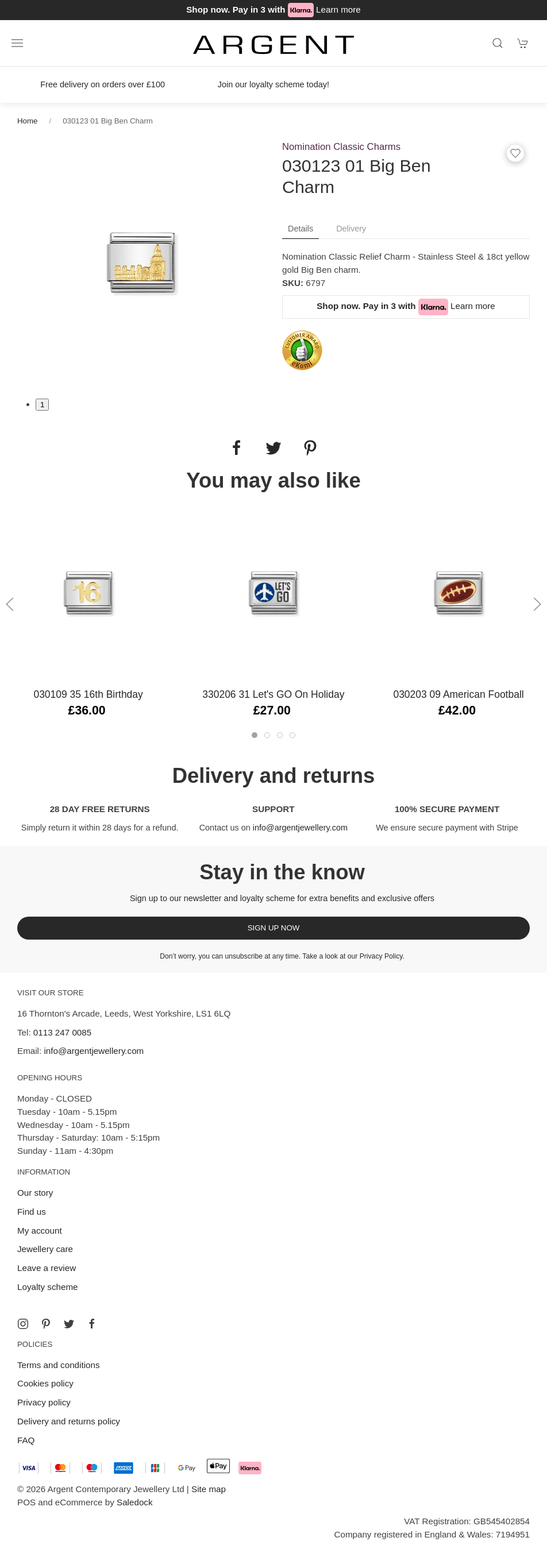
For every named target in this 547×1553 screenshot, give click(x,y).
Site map (208, 1489)
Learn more (338, 9)
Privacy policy (44, 1402)
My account (39, 1230)
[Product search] (497, 43)
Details (300, 228)
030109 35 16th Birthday (87, 694)
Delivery (351, 228)
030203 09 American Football (458, 694)
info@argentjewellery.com (300, 827)
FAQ (25, 1440)
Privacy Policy (381, 956)
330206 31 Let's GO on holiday (273, 694)
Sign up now (274, 928)
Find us (31, 1211)
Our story (35, 1192)
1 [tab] (42, 404)
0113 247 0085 (62, 1032)
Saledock (134, 1502)
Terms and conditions (58, 1365)
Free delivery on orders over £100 (102, 84)
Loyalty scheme (47, 1287)
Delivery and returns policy (68, 1421)
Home (27, 121)
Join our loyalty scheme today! (273, 84)
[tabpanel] (141, 261)
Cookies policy (45, 1383)
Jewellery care (45, 1249)
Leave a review (46, 1268)
